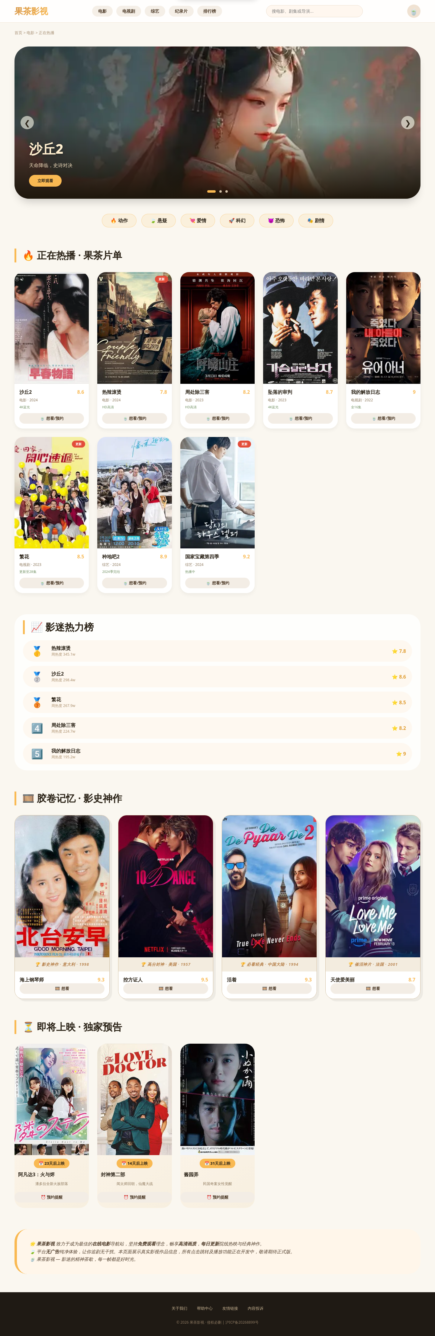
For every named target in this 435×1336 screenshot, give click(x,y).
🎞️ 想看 (62, 988)
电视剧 (128, 11)
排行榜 (209, 11)
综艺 (155, 11)
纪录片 (181, 11)
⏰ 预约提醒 (52, 1197)
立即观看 (45, 180)
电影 (102, 11)
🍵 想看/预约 (51, 418)
